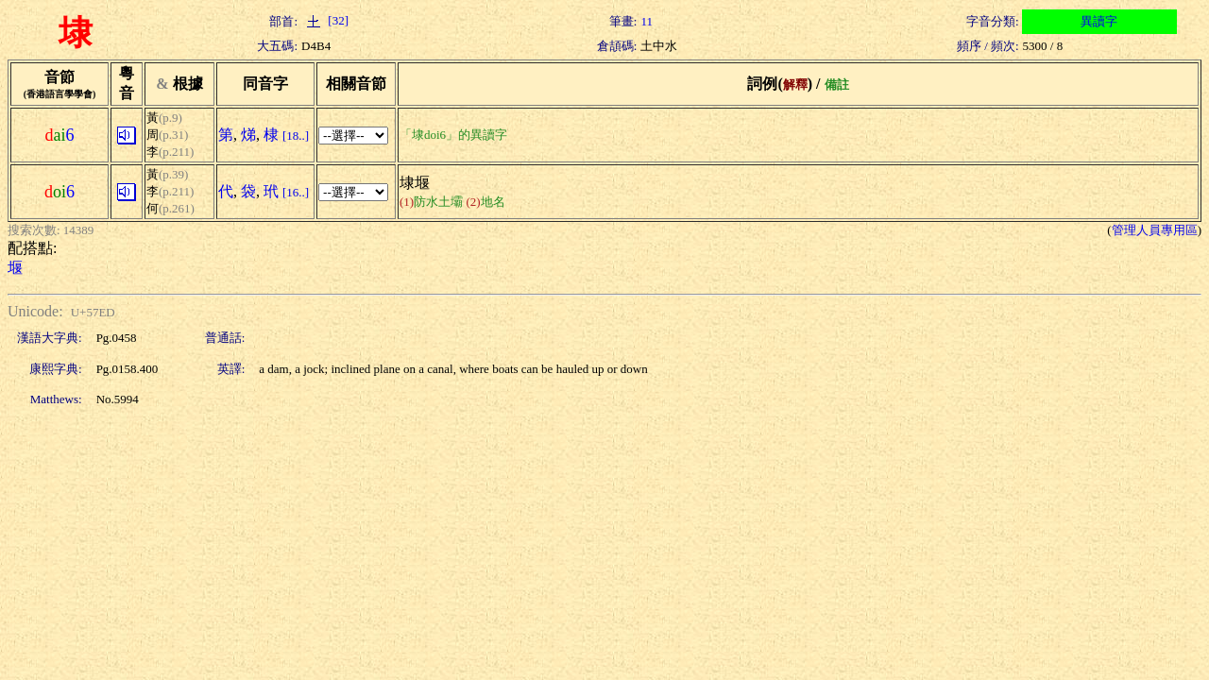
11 (646, 21)
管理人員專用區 (1155, 230)
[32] (325, 20)
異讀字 (1099, 21)
